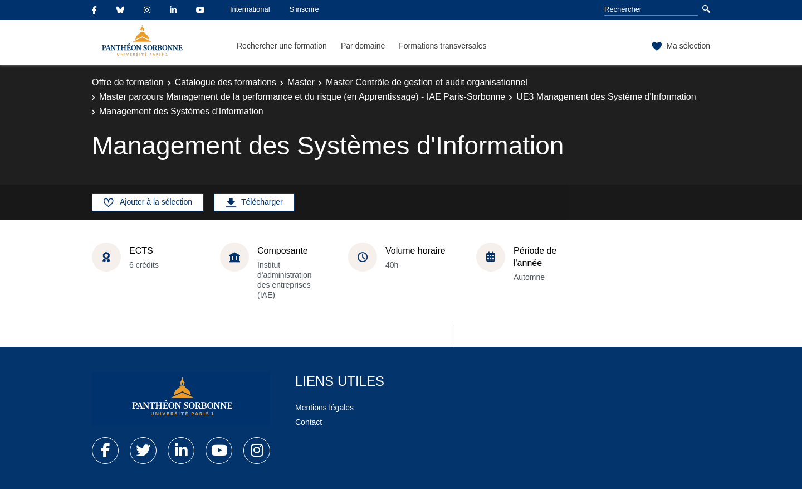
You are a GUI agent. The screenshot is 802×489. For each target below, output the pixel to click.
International (250, 9)
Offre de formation (128, 82)
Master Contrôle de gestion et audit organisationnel (426, 82)
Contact (308, 422)
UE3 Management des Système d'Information (606, 96)
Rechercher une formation (282, 45)
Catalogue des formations (225, 82)
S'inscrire (304, 9)
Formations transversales (442, 45)
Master (301, 82)
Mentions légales (324, 407)
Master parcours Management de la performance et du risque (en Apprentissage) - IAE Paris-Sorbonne (302, 96)
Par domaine (363, 45)
